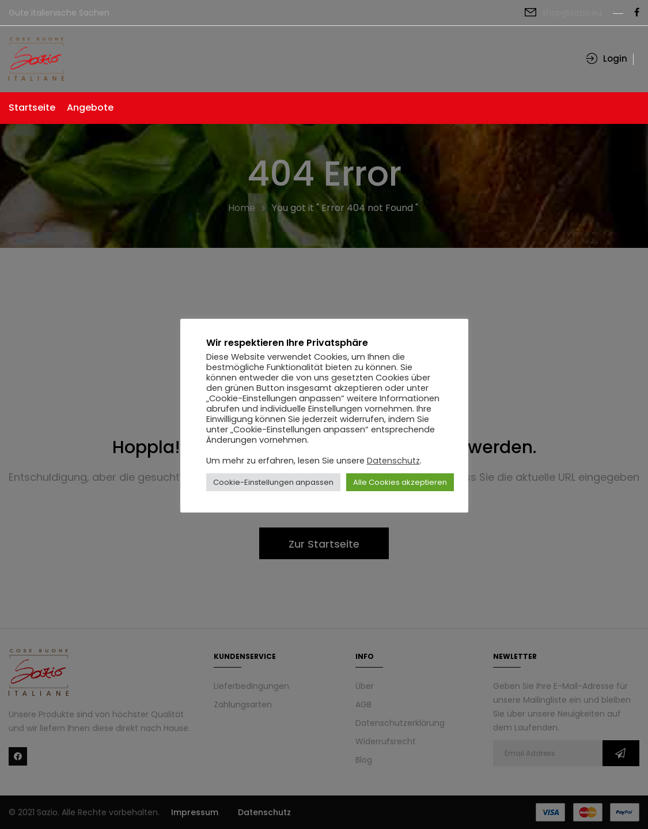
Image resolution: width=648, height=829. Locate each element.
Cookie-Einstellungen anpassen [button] (273, 482)
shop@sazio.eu (572, 12)
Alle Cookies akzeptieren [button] (400, 482)
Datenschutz (393, 460)
